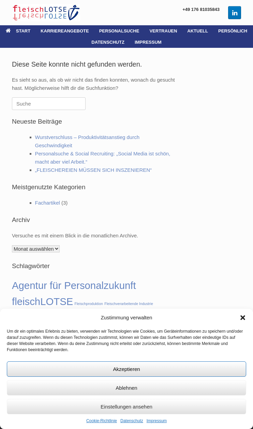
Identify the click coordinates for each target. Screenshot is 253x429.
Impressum (157, 420)
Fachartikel (47, 203)
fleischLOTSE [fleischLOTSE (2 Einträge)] (42, 301)
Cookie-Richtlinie (101, 420)
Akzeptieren (126, 369)
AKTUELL (197, 30)
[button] (242, 317)
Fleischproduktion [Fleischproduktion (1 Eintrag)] (88, 304)
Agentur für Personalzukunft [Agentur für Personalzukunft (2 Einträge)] (74, 285)
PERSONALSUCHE (119, 30)
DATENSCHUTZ (107, 42)
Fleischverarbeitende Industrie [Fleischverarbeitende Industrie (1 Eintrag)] (128, 304)
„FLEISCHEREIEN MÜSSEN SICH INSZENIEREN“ (93, 170)
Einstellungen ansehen (126, 407)
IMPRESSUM (148, 42)
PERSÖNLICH (232, 30)
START (18, 30)
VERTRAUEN (163, 30)
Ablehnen (126, 388)
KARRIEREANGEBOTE (65, 30)
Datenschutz (131, 420)
